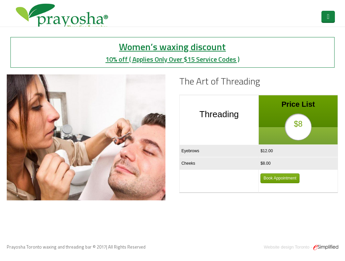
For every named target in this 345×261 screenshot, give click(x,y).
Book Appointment (279, 178)
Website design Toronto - (301, 247)
